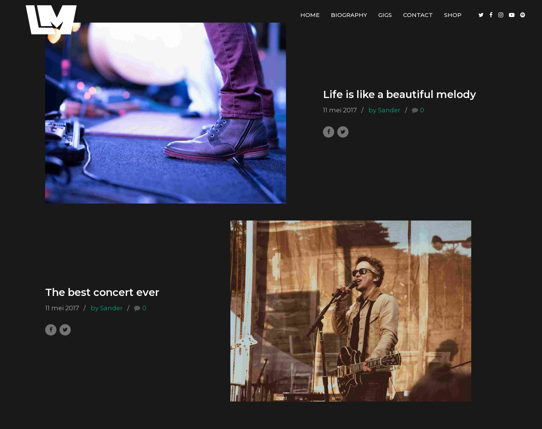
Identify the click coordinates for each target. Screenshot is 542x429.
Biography (349, 14)
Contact (418, 14)
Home (310, 14)
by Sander (384, 110)
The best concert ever (102, 293)
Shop (452, 14)
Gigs (385, 14)
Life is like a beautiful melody (399, 95)
